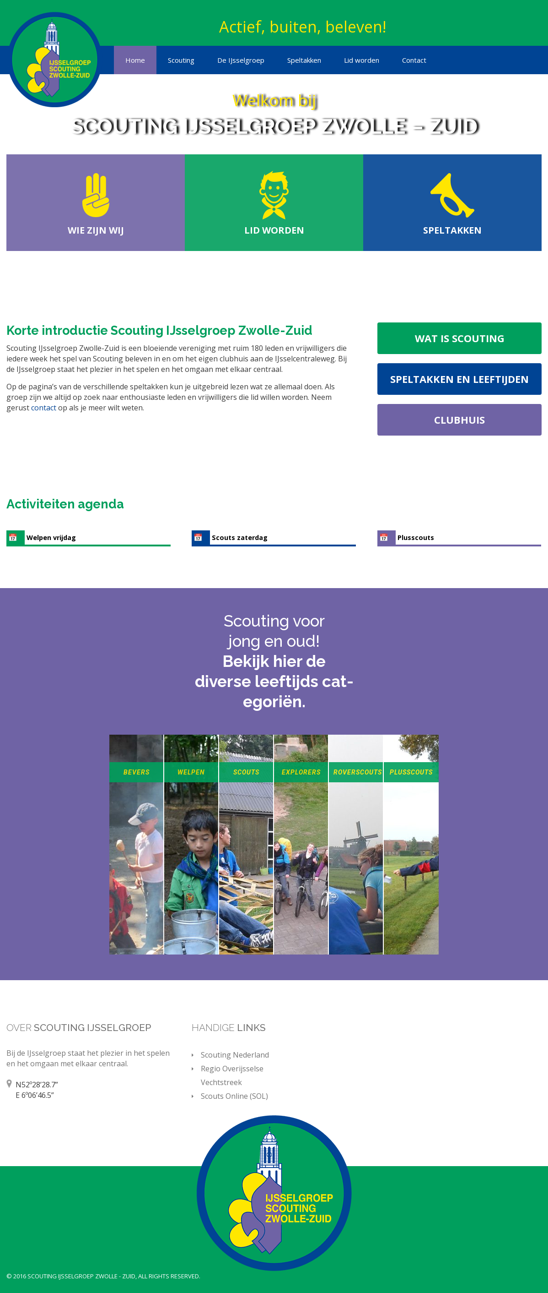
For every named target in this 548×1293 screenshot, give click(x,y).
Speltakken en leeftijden (459, 379)
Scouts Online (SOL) (234, 1096)
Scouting (181, 60)
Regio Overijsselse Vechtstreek (232, 1075)
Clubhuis (459, 419)
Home (135, 60)
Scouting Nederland (235, 1055)
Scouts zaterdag (240, 537)
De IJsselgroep (240, 60)
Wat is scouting (460, 338)
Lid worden (361, 60)
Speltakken (304, 60)
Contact (414, 60)
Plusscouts (416, 537)
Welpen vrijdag (51, 537)
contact (44, 408)
